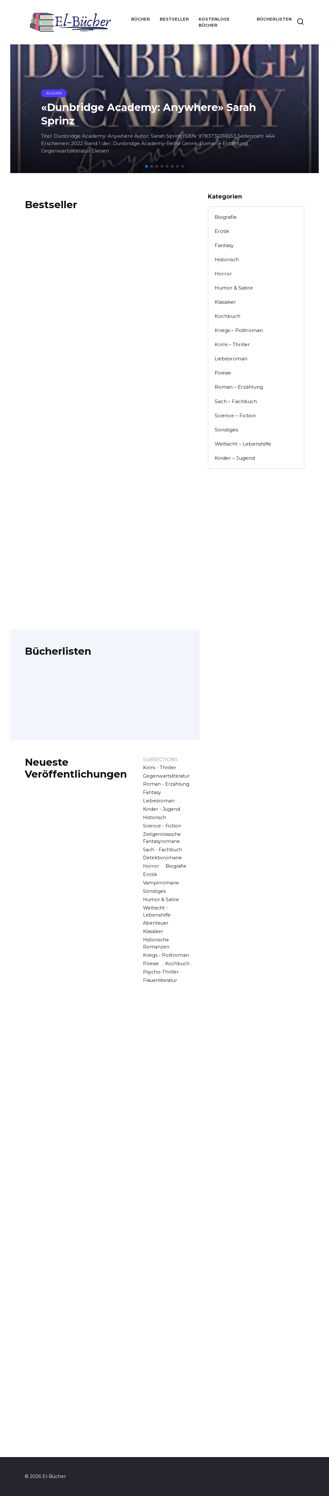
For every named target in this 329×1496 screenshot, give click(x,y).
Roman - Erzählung (166, 784)
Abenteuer (155, 923)
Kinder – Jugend (235, 458)
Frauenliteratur (160, 980)
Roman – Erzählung (239, 387)
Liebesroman (158, 801)
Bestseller (174, 19)
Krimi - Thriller (159, 768)
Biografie (175, 866)
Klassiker (153, 931)
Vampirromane (161, 883)
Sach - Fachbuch (162, 850)
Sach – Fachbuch (236, 401)
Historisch (154, 817)
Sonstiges (154, 891)
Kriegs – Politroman (239, 330)
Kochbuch (177, 963)
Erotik (150, 874)
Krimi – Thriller (232, 344)
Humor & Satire (161, 899)
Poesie (151, 963)
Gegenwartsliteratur (166, 776)
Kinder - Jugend (161, 809)
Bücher (140, 19)
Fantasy (152, 792)
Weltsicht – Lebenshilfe (243, 444)
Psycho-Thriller (161, 972)
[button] (146, 166)
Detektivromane (162, 858)
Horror (151, 866)
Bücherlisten (274, 19)
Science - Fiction (162, 826)
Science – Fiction (235, 415)
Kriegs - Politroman (166, 955)
